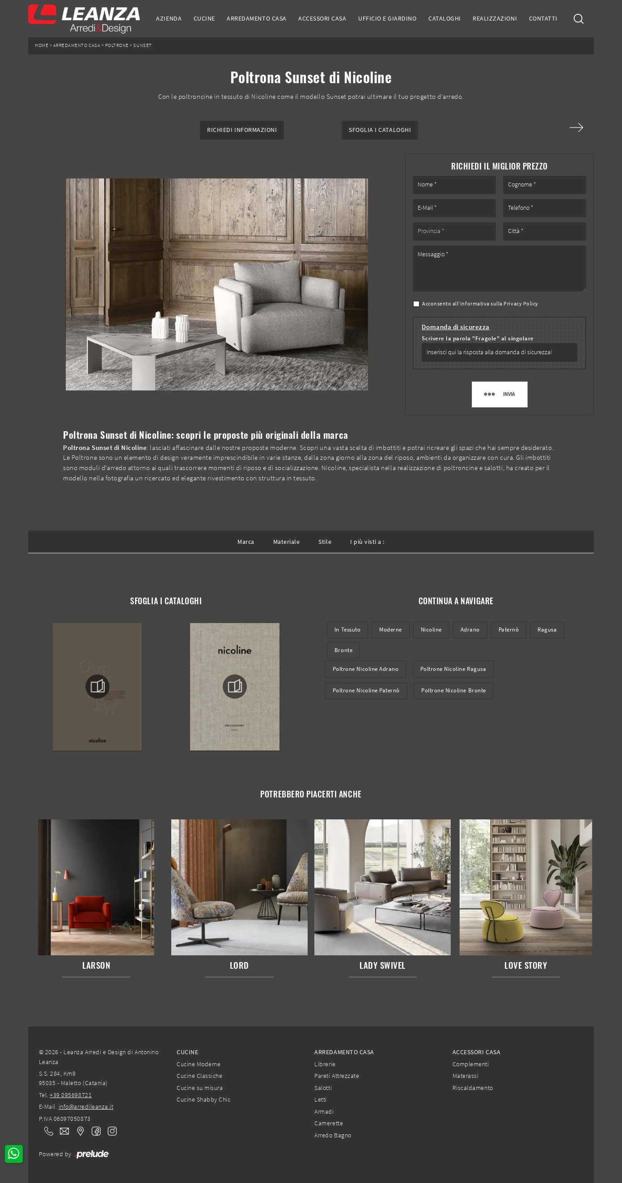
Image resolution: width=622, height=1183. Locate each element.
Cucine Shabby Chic (203, 1099)
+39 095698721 (71, 1095)
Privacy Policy (521, 303)
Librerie (324, 1064)
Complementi (471, 1064)
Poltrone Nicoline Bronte (453, 690)
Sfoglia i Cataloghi (380, 130)
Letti (320, 1099)
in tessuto (347, 629)
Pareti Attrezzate (336, 1076)
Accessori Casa (322, 18)
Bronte (343, 650)
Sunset (142, 45)
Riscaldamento (473, 1088)
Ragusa (547, 629)
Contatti (543, 18)
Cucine (204, 18)
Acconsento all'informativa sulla (480, 303)
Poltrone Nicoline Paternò (366, 690)
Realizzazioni (495, 18)
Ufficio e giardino (387, 18)
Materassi (466, 1076)
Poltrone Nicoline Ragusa (453, 669)
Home (41, 45)
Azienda (169, 18)
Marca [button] (245, 542)
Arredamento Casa (256, 18)
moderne (390, 629)
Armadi (324, 1111)
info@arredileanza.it (86, 1106)
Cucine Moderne (198, 1064)
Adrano (470, 629)
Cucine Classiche (199, 1076)
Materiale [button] (286, 542)
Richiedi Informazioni (242, 130)
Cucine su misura (200, 1088)
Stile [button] (324, 542)
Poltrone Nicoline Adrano (366, 669)
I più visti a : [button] (367, 542)
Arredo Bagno (332, 1135)
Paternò (509, 629)
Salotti (323, 1088)
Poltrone (117, 45)
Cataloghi (444, 18)
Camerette (328, 1123)
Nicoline (431, 629)
